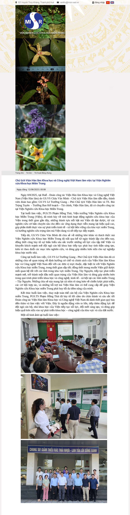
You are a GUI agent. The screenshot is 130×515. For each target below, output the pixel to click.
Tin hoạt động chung (42, 173)
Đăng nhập (98, 2)
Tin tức (29, 173)
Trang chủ (19, 173)
